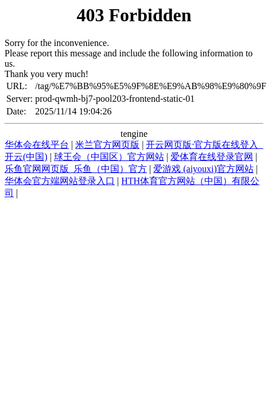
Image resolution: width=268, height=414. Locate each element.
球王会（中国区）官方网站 (109, 157)
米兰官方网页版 (107, 145)
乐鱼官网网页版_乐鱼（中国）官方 (76, 169)
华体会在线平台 (37, 145)
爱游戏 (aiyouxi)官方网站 (203, 169)
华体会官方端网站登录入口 (60, 181)
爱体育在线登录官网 (211, 157)
